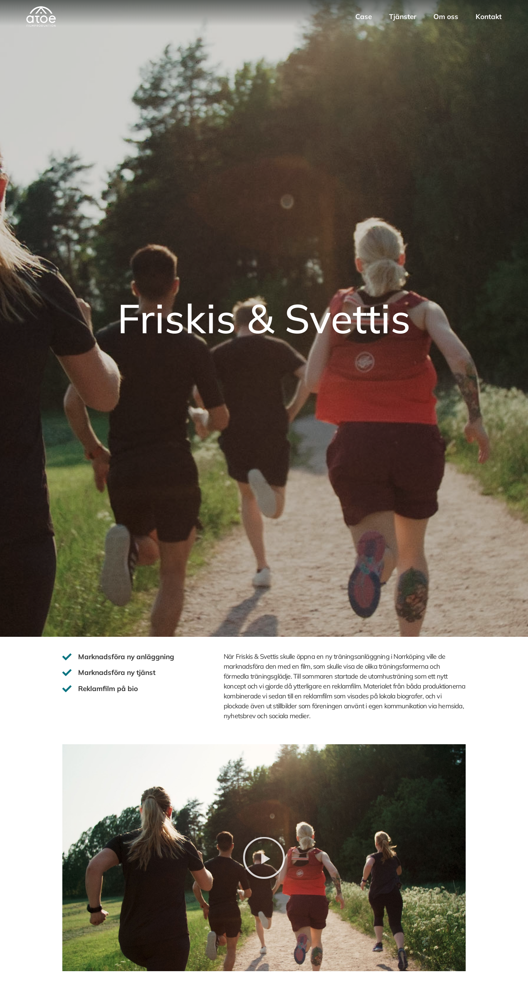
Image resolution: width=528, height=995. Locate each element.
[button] (264, 858)
